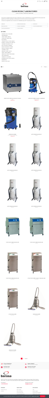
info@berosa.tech (28, 383)
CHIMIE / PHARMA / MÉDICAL (6, 36)
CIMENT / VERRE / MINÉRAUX (6, 52)
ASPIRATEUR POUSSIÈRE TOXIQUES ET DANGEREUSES (36, 99)
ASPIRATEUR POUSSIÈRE (12, 135)
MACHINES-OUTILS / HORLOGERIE (7, 33)
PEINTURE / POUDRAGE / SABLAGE (7, 48)
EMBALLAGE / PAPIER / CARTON (7, 51)
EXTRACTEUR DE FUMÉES (12, 315)
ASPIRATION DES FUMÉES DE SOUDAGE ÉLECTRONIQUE (12, 99)
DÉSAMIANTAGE (4, 59)
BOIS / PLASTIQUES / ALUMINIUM (7, 45)
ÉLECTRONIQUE (4, 39)
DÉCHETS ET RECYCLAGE (6, 61)
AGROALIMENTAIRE (5, 35)
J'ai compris (43, 396)
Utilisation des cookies (35, 396)
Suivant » (26, 358)
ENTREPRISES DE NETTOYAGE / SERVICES (8, 58)
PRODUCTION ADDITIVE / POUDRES (7, 46)
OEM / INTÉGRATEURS (5, 55)
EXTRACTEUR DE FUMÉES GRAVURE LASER (12, 243)
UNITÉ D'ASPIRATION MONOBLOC (36, 135)
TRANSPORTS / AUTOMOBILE (6, 56)
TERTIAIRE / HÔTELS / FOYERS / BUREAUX (8, 41)
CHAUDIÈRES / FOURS (5, 49)
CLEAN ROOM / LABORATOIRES (6, 38)
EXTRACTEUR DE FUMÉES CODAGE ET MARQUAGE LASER (36, 279)
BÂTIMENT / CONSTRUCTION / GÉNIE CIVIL (8, 42)
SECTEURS (3, 31)
